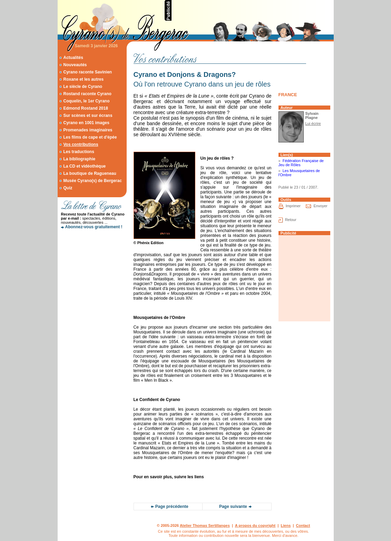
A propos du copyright (255, 525)
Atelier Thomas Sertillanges (205, 525)
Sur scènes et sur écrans (87, 115)
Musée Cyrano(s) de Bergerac (92, 180)
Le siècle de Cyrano (82, 86)
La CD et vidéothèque (84, 166)
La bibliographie (79, 159)
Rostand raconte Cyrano (87, 93)
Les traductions (78, 151)
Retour (290, 220)
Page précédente (171, 506)
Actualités (73, 57)
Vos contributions (80, 144)
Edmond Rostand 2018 (85, 108)
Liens (286, 525)
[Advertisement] (253, 10)
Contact (303, 525)
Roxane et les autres (83, 79)
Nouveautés (75, 64)
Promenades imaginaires (87, 130)
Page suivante (233, 506)
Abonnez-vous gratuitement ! (94, 226)
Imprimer (293, 206)
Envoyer (320, 206)
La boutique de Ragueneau (89, 173)
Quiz (67, 188)
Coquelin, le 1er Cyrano (86, 101)
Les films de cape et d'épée (90, 137)
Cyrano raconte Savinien (87, 72)
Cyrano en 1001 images (86, 122)
